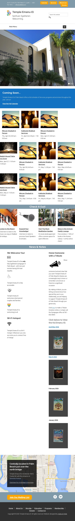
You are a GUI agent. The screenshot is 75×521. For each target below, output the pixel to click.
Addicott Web (62, 514)
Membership (59, 508)
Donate (64, 5)
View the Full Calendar (10, 104)
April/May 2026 (54, 327)
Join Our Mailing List (19, 497)
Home (11, 508)
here (53, 308)
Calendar (44, 3)
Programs (48, 508)
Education (38, 508)
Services (53, 3)
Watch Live (63, 3)
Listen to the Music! (7, 229)
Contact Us (42, 511)
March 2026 (53, 357)
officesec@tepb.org (20, 4)
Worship (29, 508)
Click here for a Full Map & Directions (21, 482)
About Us (19, 508)
